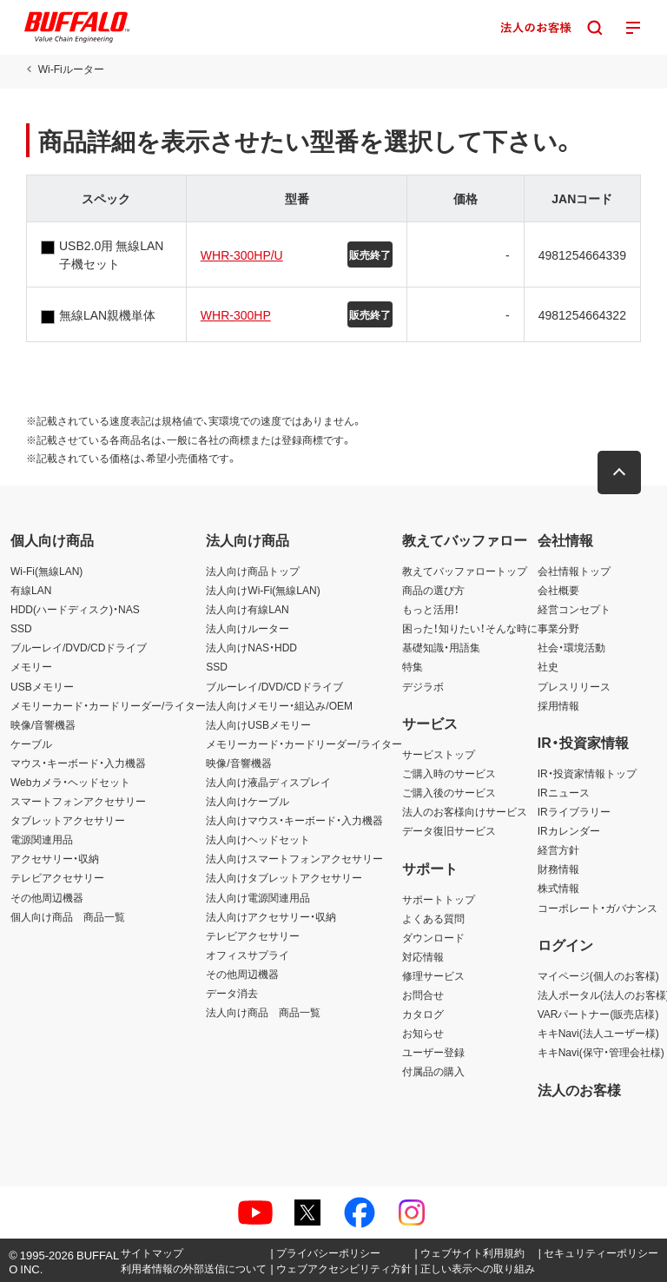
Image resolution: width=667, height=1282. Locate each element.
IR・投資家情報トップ (587, 773)
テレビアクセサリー (57, 877)
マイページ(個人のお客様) (598, 975)
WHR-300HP (236, 314)
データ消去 (232, 993)
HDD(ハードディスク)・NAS (75, 609)
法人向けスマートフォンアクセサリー (294, 858)
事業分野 (558, 628)
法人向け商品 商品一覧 (263, 1012)
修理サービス (433, 975)
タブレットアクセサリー (67, 820)
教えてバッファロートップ (464, 570)
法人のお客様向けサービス (464, 811)
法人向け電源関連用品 (258, 897)
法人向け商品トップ (253, 570)
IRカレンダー (569, 830)
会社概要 (558, 590)
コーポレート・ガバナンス (597, 907)
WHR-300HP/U (242, 254)
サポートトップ (438, 899)
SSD (21, 628)
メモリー (31, 666)
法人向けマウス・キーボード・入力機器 (294, 820)
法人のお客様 (579, 1089)
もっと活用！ (430, 609)
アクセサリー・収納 (54, 858)
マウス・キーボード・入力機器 (78, 762)
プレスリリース (574, 686)
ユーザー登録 (433, 1052)
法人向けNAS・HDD (251, 647)
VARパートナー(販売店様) (598, 1013)
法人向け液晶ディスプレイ (268, 782)
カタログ (423, 1013)
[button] (619, 472)
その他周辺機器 (46, 897)
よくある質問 (433, 918)
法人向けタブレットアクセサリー (284, 877)
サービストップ (438, 754)
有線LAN (30, 590)
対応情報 (423, 956)
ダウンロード (433, 937)
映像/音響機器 (43, 724)
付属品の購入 (433, 1071)
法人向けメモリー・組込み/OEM (279, 705)
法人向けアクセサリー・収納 (271, 916)
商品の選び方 (433, 590)
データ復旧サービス (449, 830)
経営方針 (558, 849)
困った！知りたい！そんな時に (470, 628)
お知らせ (423, 1033)
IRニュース (564, 792)
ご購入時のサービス (449, 773)
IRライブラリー (574, 811)
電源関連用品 (41, 839)
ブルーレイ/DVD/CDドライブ (78, 647)
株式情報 (558, 887)
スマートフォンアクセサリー (78, 801)
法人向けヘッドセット (258, 839)
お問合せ (423, 994)
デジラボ (423, 686)
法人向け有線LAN (247, 609)
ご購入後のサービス (449, 792)
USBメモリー (42, 686)
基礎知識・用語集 (441, 647)
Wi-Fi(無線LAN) (46, 570)
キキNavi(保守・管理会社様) (601, 1052)
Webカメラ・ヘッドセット (70, 782)
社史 (548, 666)
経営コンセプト (574, 609)
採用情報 (558, 705)
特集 (412, 666)
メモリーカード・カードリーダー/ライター (108, 705)
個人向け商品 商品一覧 (67, 916)
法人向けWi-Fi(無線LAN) (263, 590)
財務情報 (558, 868)
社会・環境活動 (571, 647)
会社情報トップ (574, 570)
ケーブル (31, 743)
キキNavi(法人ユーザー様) (598, 1033)
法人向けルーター (247, 628)
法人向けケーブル (247, 801)
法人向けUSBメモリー (258, 724)
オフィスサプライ (247, 954)
